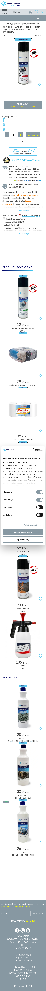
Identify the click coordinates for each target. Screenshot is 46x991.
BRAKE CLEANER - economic (23, 328)
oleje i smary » (33, 228)
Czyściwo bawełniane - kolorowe (23, 385)
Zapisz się (38, 914)
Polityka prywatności (23, 942)
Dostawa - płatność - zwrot (23, 938)
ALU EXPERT (23, 738)
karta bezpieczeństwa (13, 218)
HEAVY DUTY (23, 795)
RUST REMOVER (23, 609)
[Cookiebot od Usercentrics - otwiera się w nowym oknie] (32, 449)
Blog (23, 979)
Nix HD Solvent (23, 552)
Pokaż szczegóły (31, 525)
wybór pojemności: (10, 116)
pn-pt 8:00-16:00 (25, 185)
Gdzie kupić (23, 976)
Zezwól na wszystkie (23, 532)
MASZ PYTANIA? (23, 921)
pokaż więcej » (23, 210)
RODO (23, 945)
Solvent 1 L (23, 666)
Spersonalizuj (23, 540)
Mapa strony (23, 948)
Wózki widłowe (33, 24)
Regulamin (23, 935)
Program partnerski (23, 967)
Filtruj (16, 12)
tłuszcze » (22, 228)
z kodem (23, 151)
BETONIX (23, 852)
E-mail (4, 914)
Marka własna (23, 970)
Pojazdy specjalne (19, 24)
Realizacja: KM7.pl (23, 986)
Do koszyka (33, 135)
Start (9, 24)
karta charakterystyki (29, 215)
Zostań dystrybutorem (23, 973)
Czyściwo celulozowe (23, 440)
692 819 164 (25, 954)
